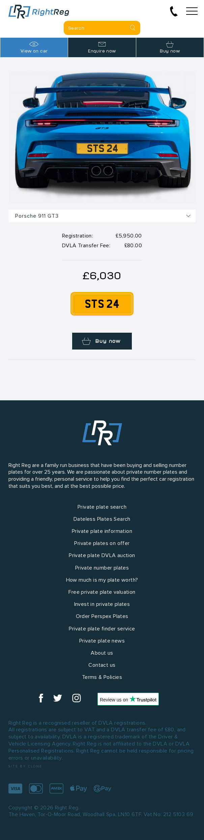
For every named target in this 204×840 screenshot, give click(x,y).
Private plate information (102, 531)
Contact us (101, 665)
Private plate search (102, 507)
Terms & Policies (102, 677)
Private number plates (102, 568)
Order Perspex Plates (102, 616)
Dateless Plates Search (102, 519)
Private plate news (102, 641)
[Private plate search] (102, 28)
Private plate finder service (102, 628)
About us (102, 653)
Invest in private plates (102, 604)
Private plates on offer (101, 543)
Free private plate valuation (101, 592)
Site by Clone (25, 766)
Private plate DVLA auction (102, 555)
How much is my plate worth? (102, 580)
